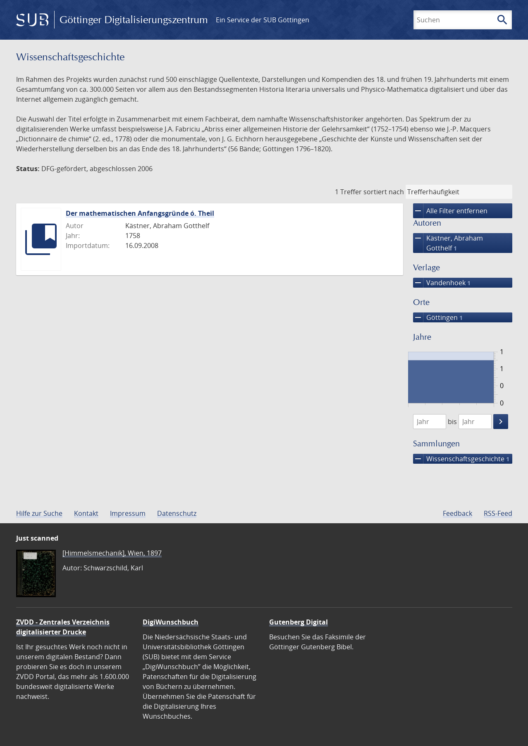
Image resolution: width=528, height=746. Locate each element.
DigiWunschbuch (170, 622)
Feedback (457, 513)
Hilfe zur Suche (39, 513)
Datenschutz (176, 513)
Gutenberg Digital (298, 622)
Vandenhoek (442, 283)
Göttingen (438, 317)
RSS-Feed (498, 513)
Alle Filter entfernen (450, 210)
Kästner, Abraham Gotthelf (448, 243)
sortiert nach (383, 191)
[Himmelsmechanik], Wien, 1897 (112, 553)
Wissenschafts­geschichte (461, 459)
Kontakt (86, 513)
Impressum (128, 513)
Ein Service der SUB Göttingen (262, 19)
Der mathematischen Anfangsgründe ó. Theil (140, 213)
